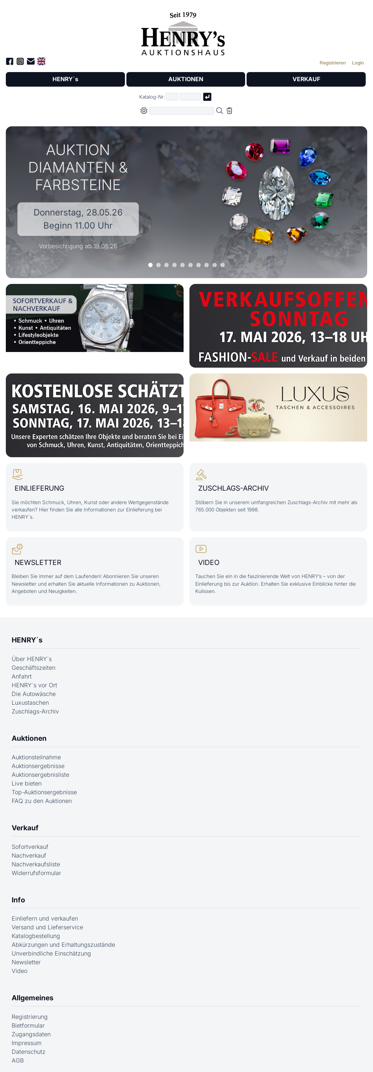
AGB (18, 1056)
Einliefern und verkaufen (45, 914)
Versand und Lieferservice (47, 923)
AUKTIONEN (186, 79)
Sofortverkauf (30, 842)
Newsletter (26, 958)
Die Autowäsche (34, 689)
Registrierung (30, 1012)
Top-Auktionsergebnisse (44, 787)
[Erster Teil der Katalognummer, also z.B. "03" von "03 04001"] (172, 97)
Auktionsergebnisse (38, 761)
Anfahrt (22, 672)
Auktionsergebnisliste (40, 770)
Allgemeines (33, 993)
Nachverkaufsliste (36, 859)
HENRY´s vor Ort (34, 680)
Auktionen (29, 733)
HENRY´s (65, 79)
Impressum (27, 1038)
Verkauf (25, 823)
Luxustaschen (30, 698)
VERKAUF (306, 79)
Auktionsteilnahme (36, 752)
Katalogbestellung (36, 931)
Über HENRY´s (32, 654)
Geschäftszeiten (33, 663)
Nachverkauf (29, 851)
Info (18, 895)
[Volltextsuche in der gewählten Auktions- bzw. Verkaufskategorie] (181, 111)
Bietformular (28, 1021)
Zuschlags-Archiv (35, 707)
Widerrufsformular (36, 868)
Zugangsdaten (31, 1029)
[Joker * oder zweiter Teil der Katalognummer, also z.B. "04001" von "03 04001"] (190, 97)
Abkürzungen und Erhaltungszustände (63, 940)
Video (19, 966)
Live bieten (27, 779)
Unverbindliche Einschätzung (51, 949)
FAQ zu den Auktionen (42, 796)
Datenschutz (29, 1047)
